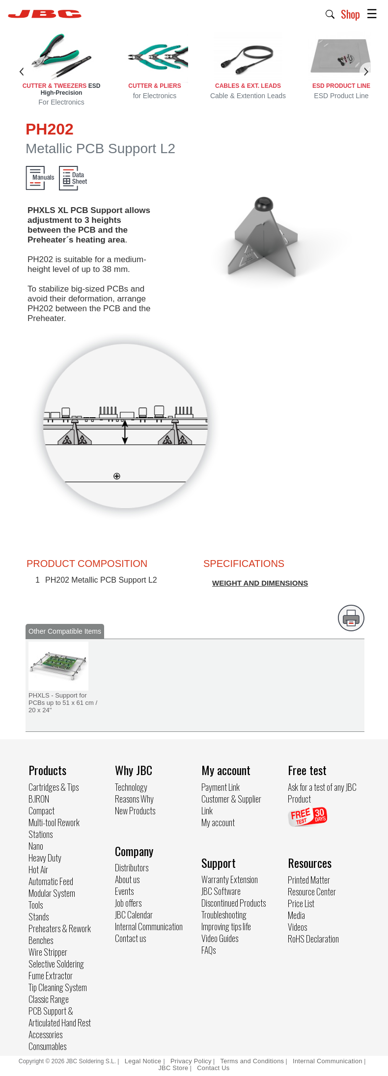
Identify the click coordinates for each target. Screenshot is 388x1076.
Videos (297, 926)
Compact (41, 810)
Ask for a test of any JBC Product (322, 792)
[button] (330, 13)
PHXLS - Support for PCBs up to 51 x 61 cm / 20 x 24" (62, 703)
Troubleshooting (224, 914)
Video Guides (219, 938)
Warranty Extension (229, 879)
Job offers (128, 902)
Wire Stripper (47, 951)
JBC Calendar (134, 914)
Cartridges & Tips (53, 786)
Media (296, 915)
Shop (350, 14)
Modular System (51, 893)
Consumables (47, 1046)
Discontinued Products (233, 902)
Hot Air (38, 869)
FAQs (208, 949)
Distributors (131, 867)
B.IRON (38, 798)
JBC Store (173, 1068)
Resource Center (312, 891)
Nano (35, 845)
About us (127, 879)
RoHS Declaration (313, 938)
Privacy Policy (191, 1061)
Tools (35, 904)
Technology (131, 786)
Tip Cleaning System (57, 987)
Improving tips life (226, 926)
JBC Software (221, 891)
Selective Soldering (56, 963)
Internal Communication (149, 926)
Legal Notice (144, 1061)
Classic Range (48, 999)
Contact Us (213, 1068)
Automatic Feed (50, 881)
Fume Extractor (50, 975)
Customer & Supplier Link (231, 804)
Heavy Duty (44, 857)
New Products (135, 810)
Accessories (45, 1034)
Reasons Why (134, 798)
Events (124, 891)
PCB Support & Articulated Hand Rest (59, 1016)
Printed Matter (309, 879)
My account (218, 822)
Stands (38, 916)
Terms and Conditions (252, 1061)
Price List (301, 903)
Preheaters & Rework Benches (59, 934)
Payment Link (220, 786)
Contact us (130, 938)
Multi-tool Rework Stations (54, 828)
